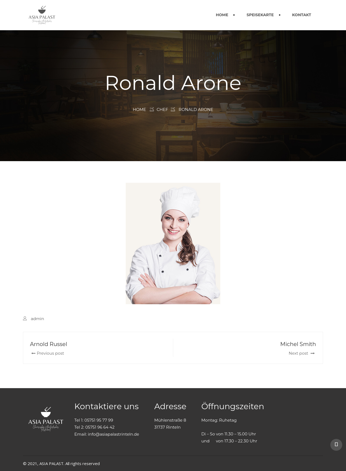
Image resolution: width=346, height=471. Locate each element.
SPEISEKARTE (260, 14)
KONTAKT (301, 14)
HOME (222, 14)
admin (37, 318)
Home (139, 109)
